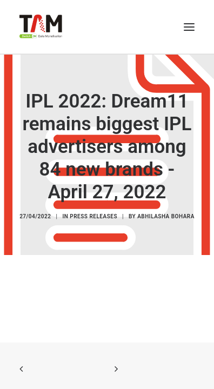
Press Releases (93, 217)
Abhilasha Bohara (166, 217)
